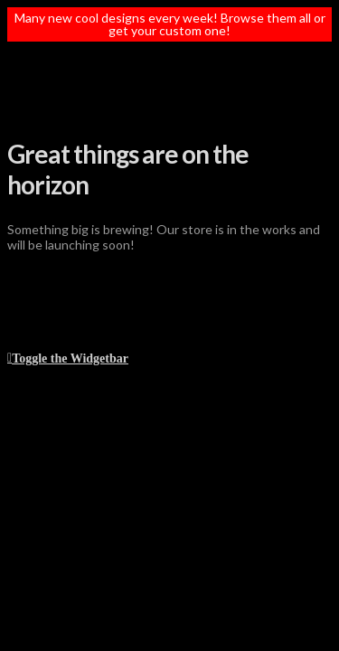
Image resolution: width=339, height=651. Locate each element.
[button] (67, 356)
